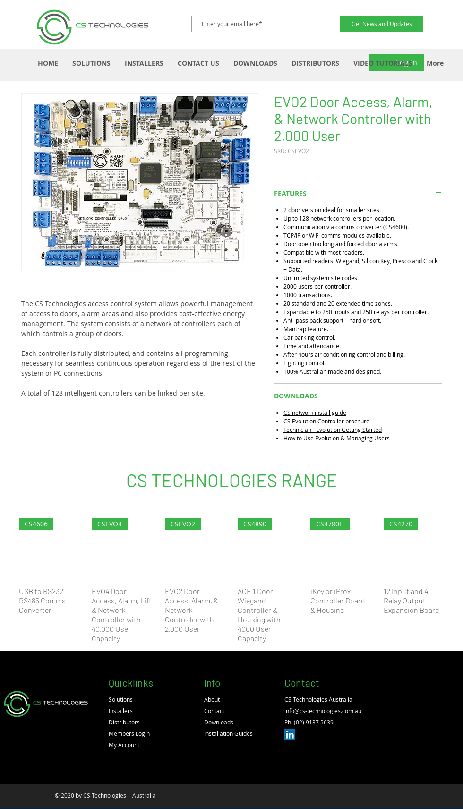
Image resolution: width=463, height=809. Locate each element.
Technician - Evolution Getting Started (332, 429)
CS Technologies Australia (318, 699)
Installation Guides (228, 733)
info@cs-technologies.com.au (322, 710)
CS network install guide (314, 412)
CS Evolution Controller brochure (326, 421)
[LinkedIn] (289, 734)
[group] (231, 580)
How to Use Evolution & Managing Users (336, 438)
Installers (121, 710)
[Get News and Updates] (382, 24)
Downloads (218, 722)
